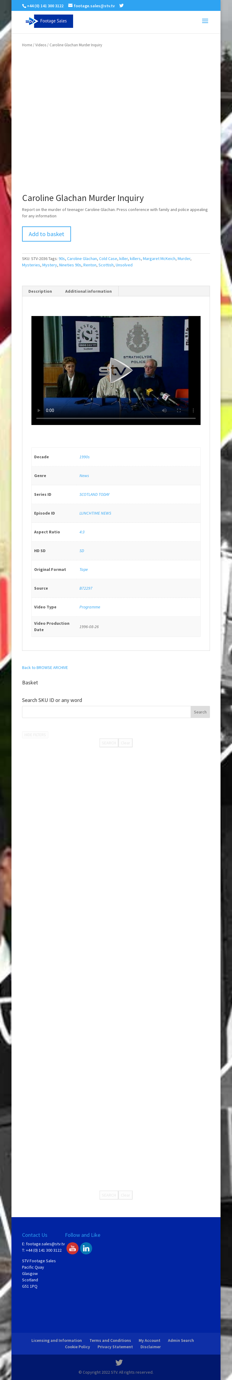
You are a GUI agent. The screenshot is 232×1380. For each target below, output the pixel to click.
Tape (83, 569)
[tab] (40, 291)
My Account (149, 1340)
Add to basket (46, 234)
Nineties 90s (70, 265)
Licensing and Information (56, 1340)
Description (40, 291)
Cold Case (108, 258)
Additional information (88, 291)
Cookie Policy (77, 1346)
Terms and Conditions (110, 1340)
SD (81, 550)
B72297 (85, 588)
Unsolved (124, 265)
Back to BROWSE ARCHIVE (45, 667)
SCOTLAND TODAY (94, 494)
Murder (184, 258)
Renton (89, 265)
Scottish (106, 265)
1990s (84, 456)
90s (62, 258)
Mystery (49, 265)
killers (135, 258)
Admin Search (181, 1340)
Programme (89, 607)
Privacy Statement (115, 1346)
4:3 (82, 532)
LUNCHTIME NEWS (95, 513)
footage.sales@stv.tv (45, 1244)
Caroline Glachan (82, 258)
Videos (40, 45)
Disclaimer (150, 1346)
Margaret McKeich (159, 258)
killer (123, 258)
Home (27, 45)
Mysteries (31, 265)
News (84, 475)
